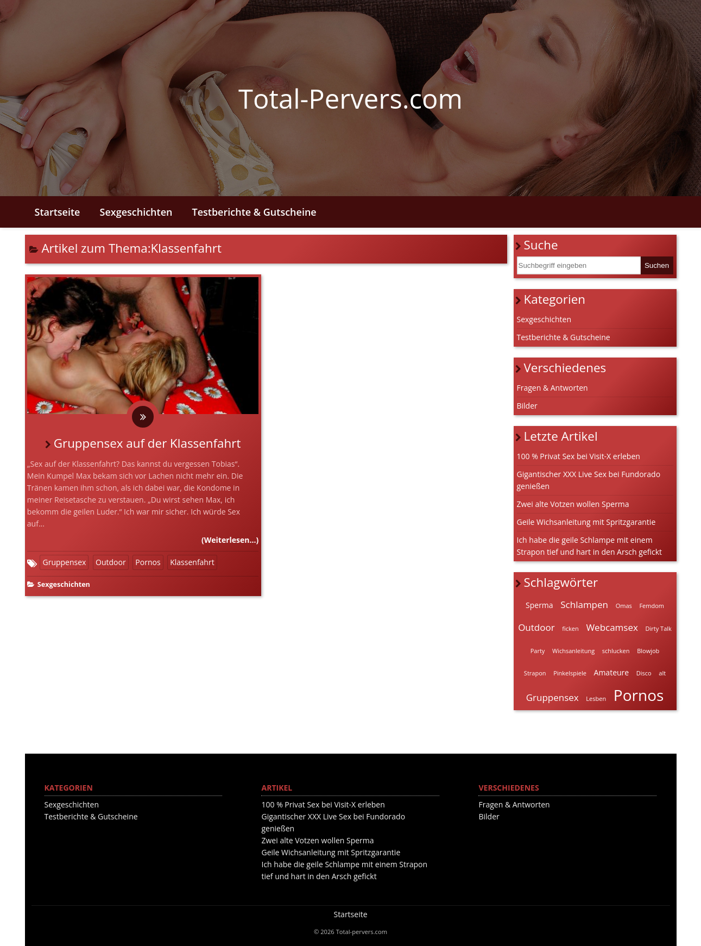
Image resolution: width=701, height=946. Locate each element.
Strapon (535, 673)
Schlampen (584, 604)
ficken (570, 628)
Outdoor (111, 562)
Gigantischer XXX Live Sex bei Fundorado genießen (589, 480)
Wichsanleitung (573, 651)
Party (538, 651)
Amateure (611, 672)
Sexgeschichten (136, 211)
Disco (644, 673)
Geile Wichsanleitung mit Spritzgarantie (586, 522)
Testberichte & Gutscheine (254, 211)
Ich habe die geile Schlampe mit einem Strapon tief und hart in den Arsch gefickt (589, 546)
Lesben (596, 698)
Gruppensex (64, 562)
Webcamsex (612, 627)
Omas (624, 606)
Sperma (539, 605)
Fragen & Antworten (552, 388)
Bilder (527, 405)
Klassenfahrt (192, 562)
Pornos (147, 562)
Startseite (57, 211)
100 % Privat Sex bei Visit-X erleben (578, 456)
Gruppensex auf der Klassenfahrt (147, 443)
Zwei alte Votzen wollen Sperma (573, 504)
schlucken (616, 651)
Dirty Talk (659, 628)
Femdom (651, 606)
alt (662, 673)
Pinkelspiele (569, 673)
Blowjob (648, 651)
